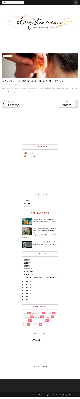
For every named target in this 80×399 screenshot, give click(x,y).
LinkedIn (27, 206)
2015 (26, 287)
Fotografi (49, 313)
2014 (26, 290)
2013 (26, 293)
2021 (26, 260)
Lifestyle (8, 56)
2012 (26, 296)
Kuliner (37, 317)
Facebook (27, 201)
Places (24, 324)
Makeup (25, 321)
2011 (26, 299)
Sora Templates (46, 395)
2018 (26, 266)
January (29, 274)
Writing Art (35, 324)
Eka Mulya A (30, 153)
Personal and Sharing (39, 321)
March (28, 268)
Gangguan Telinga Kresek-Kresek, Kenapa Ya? (33, 81)
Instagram (27, 203)
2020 (26, 263)
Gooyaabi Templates (70, 395)
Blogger (44, 366)
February (29, 271)
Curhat (24, 313)
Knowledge (26, 317)
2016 (26, 285)
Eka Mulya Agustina (32, 156)
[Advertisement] (40, 44)
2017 (26, 281)
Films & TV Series (36, 313)
